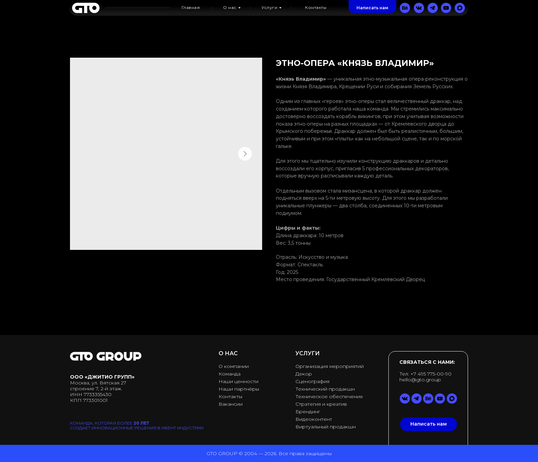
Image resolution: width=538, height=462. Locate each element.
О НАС (228, 353)
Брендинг (307, 411)
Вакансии (231, 404)
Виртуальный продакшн (325, 427)
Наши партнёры (239, 389)
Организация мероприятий (329, 366)
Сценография (312, 381)
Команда (230, 374)
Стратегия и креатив (321, 404)
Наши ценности (238, 381)
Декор (303, 374)
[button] (372, 8)
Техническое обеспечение (329, 396)
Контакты (230, 396)
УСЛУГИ (307, 353)
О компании (234, 366)
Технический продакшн (325, 389)
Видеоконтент (313, 419)
